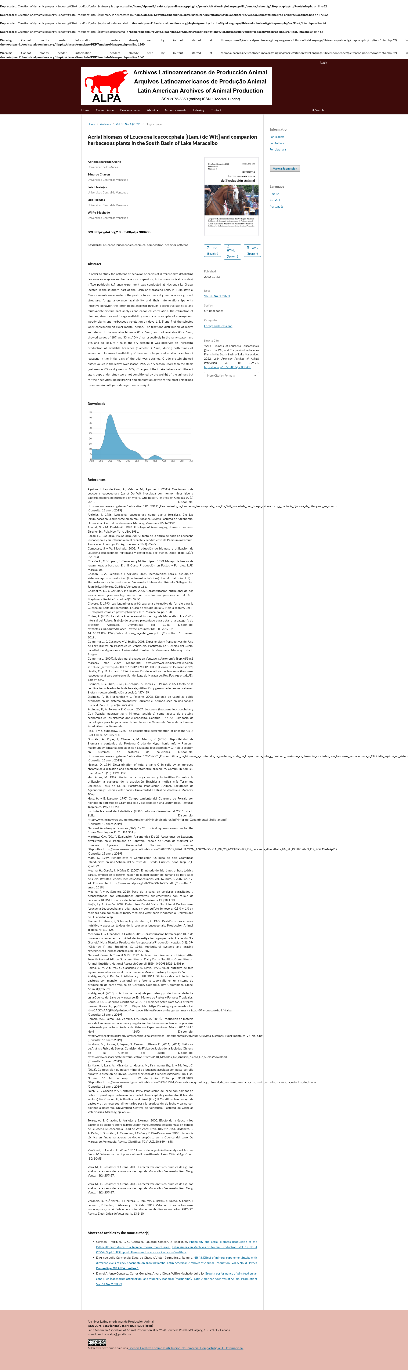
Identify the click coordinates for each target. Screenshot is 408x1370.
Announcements (175, 110)
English (274, 194)
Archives (105, 124)
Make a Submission (285, 168)
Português (276, 206)
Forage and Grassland (218, 326)
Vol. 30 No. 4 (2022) (128, 124)
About (151, 110)
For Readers (277, 136)
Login (323, 62)
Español (275, 200)
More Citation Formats (221, 375)
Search (318, 110)
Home (85, 110)
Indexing (198, 110)
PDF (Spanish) (212, 250)
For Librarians (278, 149)
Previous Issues (130, 110)
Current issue (105, 110)
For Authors (277, 143)
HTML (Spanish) (232, 253)
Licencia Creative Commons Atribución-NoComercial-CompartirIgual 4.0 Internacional (186, 1348)
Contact (216, 110)
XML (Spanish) (252, 250)
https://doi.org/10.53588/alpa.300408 (122, 232)
